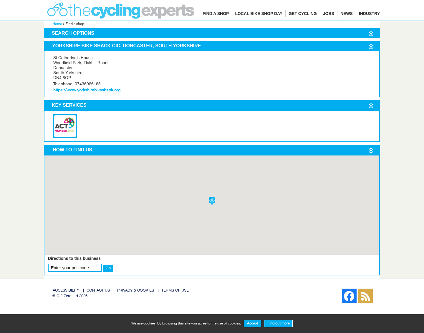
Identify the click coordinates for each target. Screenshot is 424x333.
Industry (369, 13)
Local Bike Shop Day (258, 13)
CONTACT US (98, 291)
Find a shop (216, 13)
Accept (252, 323)
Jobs (328, 13)
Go (108, 268)
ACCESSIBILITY (66, 291)
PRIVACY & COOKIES (135, 291)
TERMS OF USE (175, 291)
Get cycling (303, 13)
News (346, 13)
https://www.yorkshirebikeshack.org (86, 90)
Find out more (278, 323)
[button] (212, 201)
